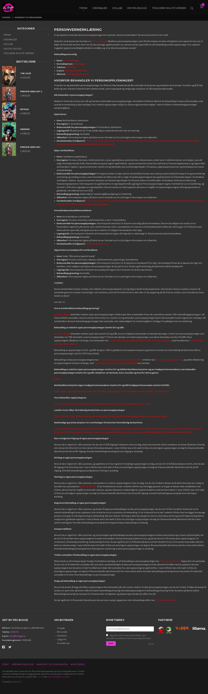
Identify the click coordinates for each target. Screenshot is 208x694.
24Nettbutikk (16, 682)
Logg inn (61, 639)
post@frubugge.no (18, 636)
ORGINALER (10, 39)
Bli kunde (62, 631)
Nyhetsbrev (78, 664)
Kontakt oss (63, 643)
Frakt (5, 664)
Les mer (151, 644)
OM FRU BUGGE (12, 48)
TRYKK (7, 35)
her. (64, 302)
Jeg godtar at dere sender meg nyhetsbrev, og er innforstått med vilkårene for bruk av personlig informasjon (128, 637)
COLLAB (8, 44)
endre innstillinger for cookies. (58, 677)
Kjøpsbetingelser (22, 664)
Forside (61, 628)
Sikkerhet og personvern (52, 664)
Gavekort (62, 635)
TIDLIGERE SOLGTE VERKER (19, 53)
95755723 (15, 632)
